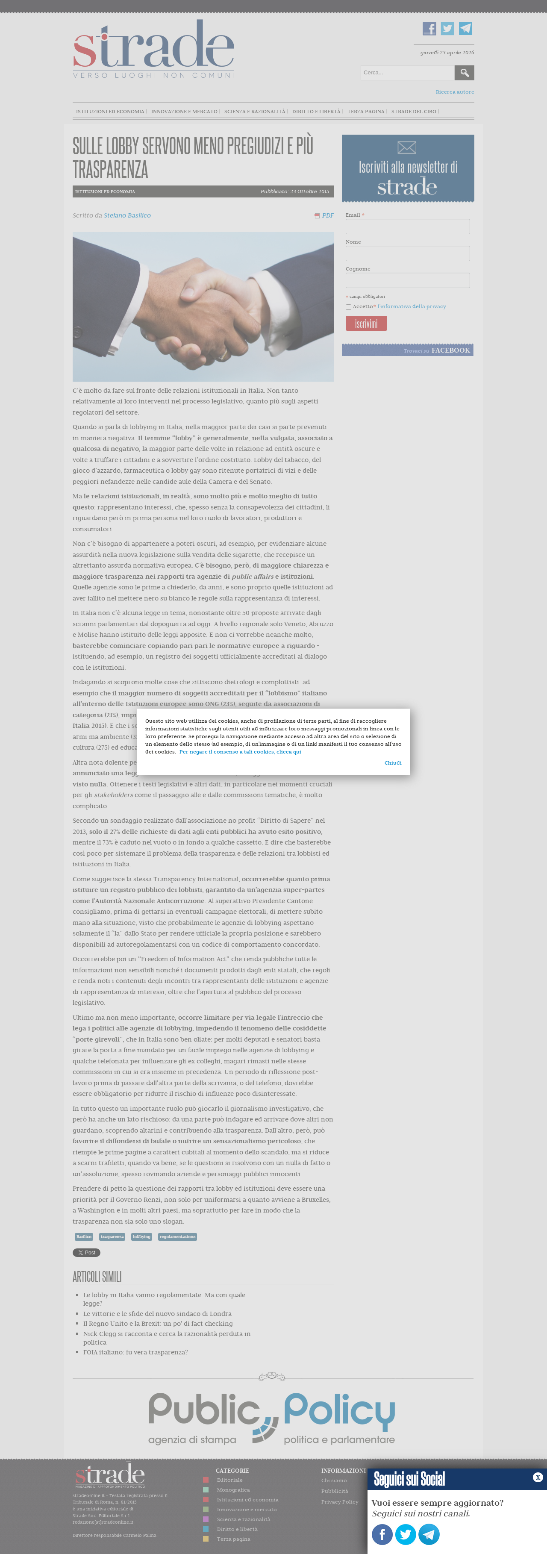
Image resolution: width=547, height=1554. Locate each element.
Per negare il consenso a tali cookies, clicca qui (240, 751)
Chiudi (393, 762)
